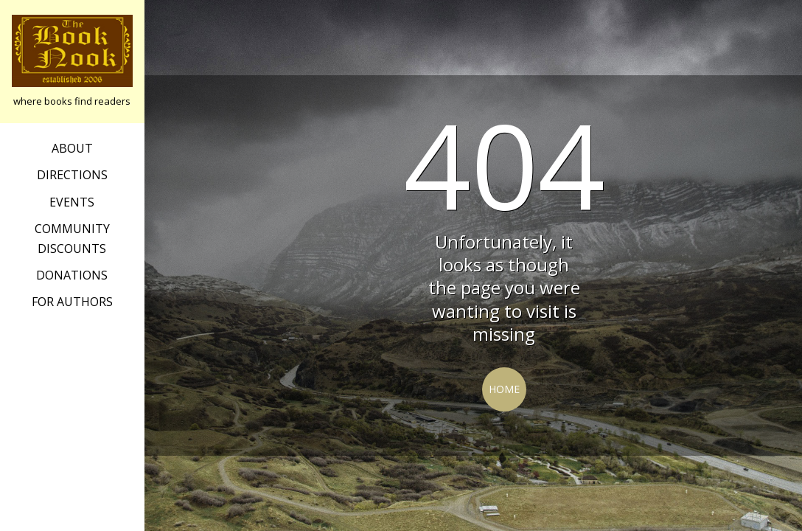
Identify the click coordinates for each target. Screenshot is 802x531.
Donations (72, 275)
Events (71, 202)
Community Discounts (72, 238)
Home (504, 389)
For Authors (72, 302)
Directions (72, 175)
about (72, 148)
